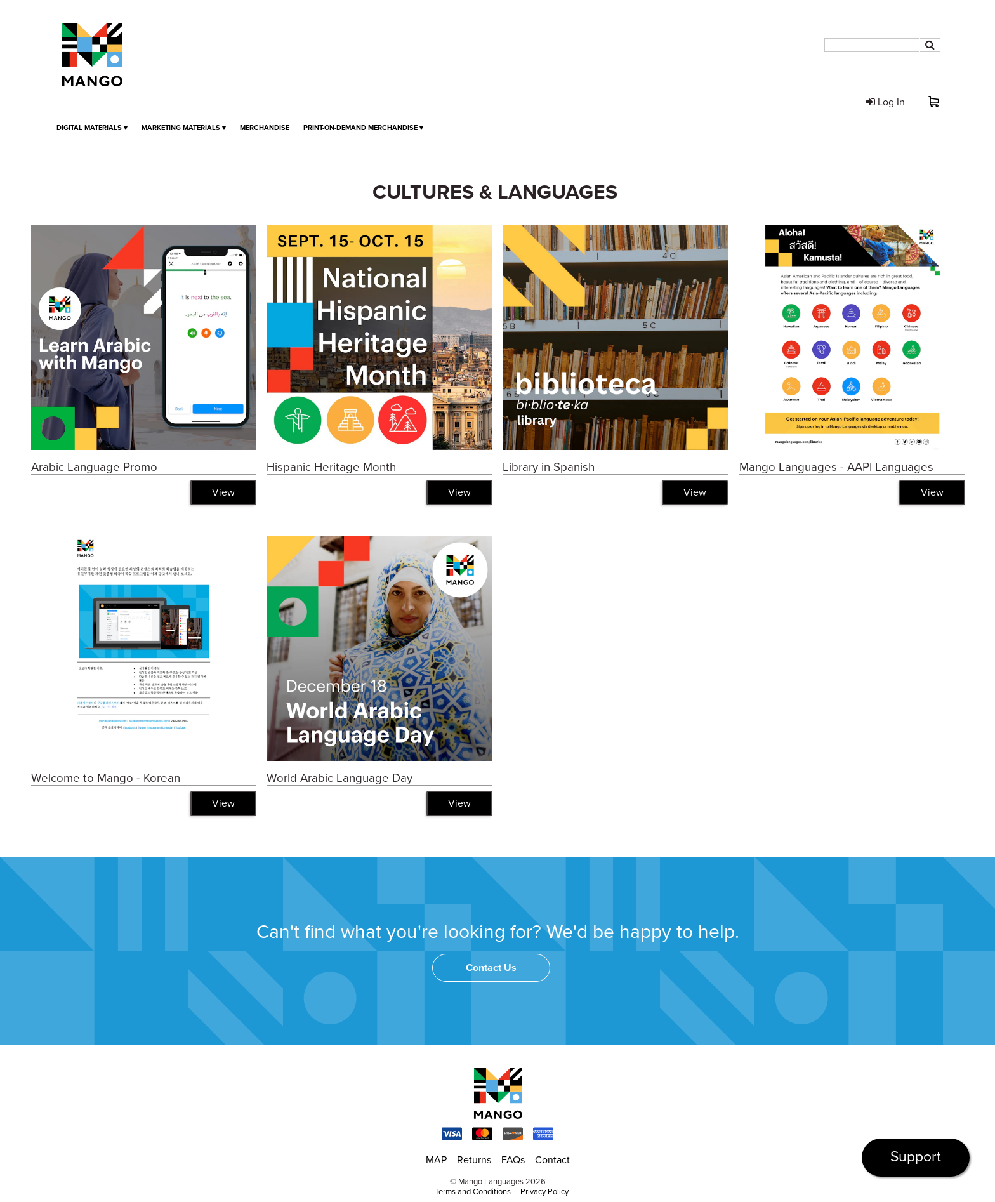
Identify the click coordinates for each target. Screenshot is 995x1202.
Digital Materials (92, 128)
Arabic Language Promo (94, 467)
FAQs (513, 1160)
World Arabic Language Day (339, 778)
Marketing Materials (184, 128)
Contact (552, 1160)
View (223, 492)
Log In (885, 102)
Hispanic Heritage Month (331, 467)
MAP (436, 1160)
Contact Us (491, 967)
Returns (474, 1160)
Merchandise (264, 128)
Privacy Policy (544, 1192)
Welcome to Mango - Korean (105, 778)
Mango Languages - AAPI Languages (836, 467)
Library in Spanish (549, 467)
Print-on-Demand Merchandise (363, 128)
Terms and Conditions (473, 1192)
